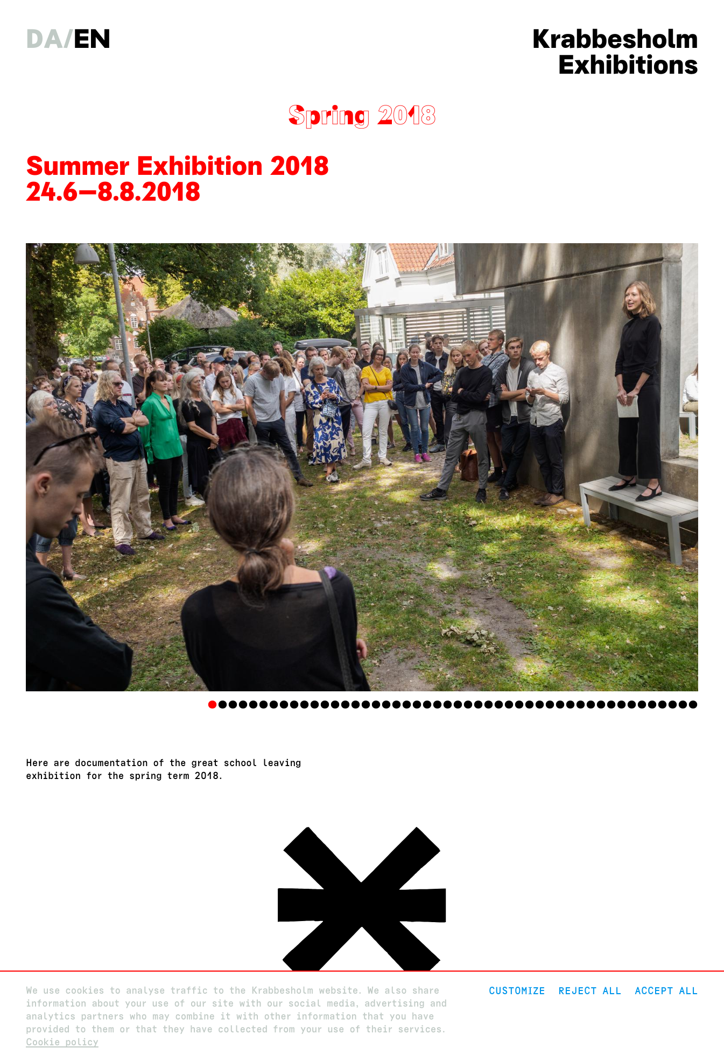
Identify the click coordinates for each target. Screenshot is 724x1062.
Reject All (590, 990)
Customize (517, 990)
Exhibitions (628, 64)
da (44, 39)
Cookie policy (62, 1042)
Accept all (666, 990)
